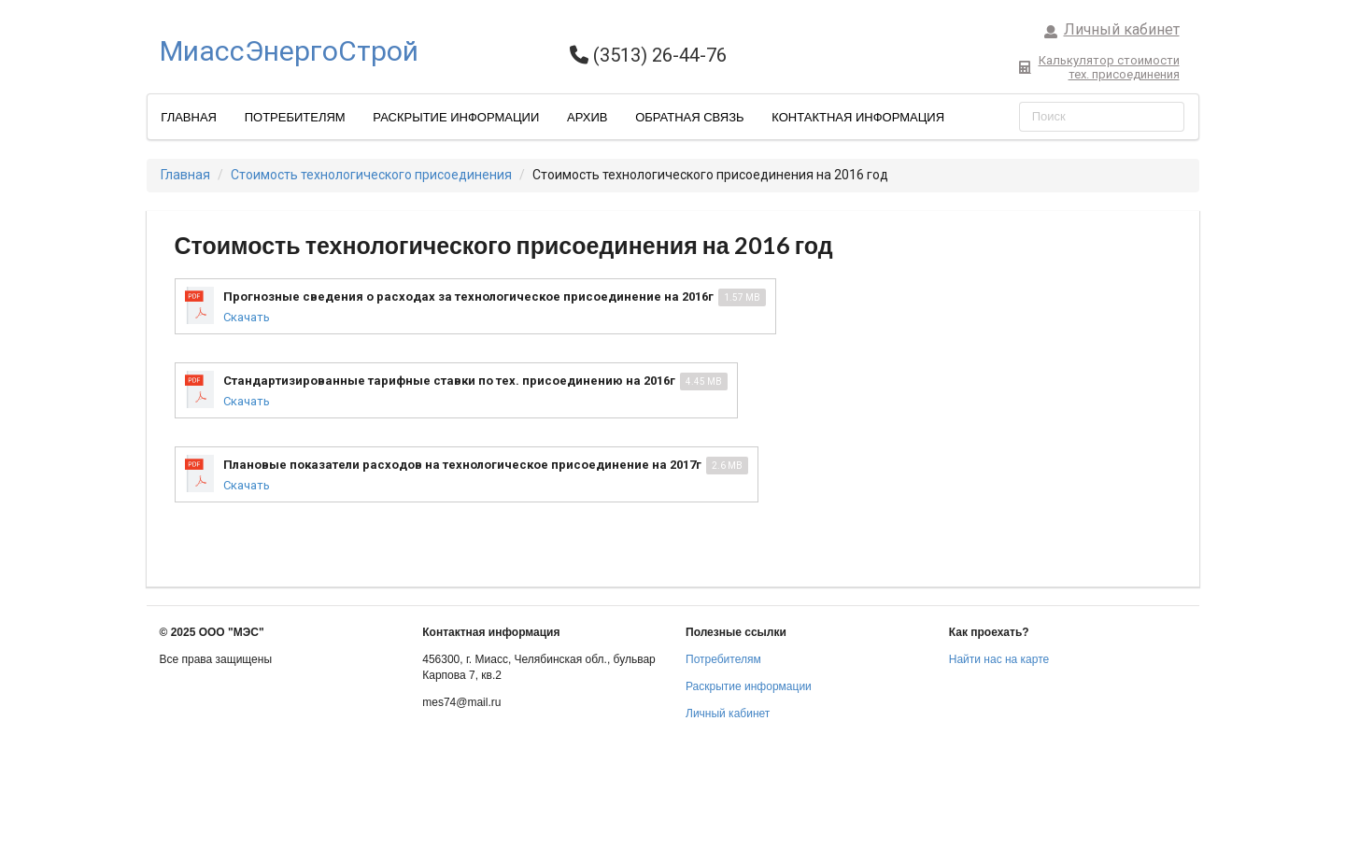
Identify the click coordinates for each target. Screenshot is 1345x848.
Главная (189, 117)
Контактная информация (858, 117)
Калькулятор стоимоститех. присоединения (1099, 67)
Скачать (246, 317)
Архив (587, 117)
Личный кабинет (1111, 29)
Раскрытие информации (456, 117)
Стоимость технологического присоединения (371, 174)
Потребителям (295, 117)
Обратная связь (689, 117)
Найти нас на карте (999, 659)
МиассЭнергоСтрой (289, 51)
